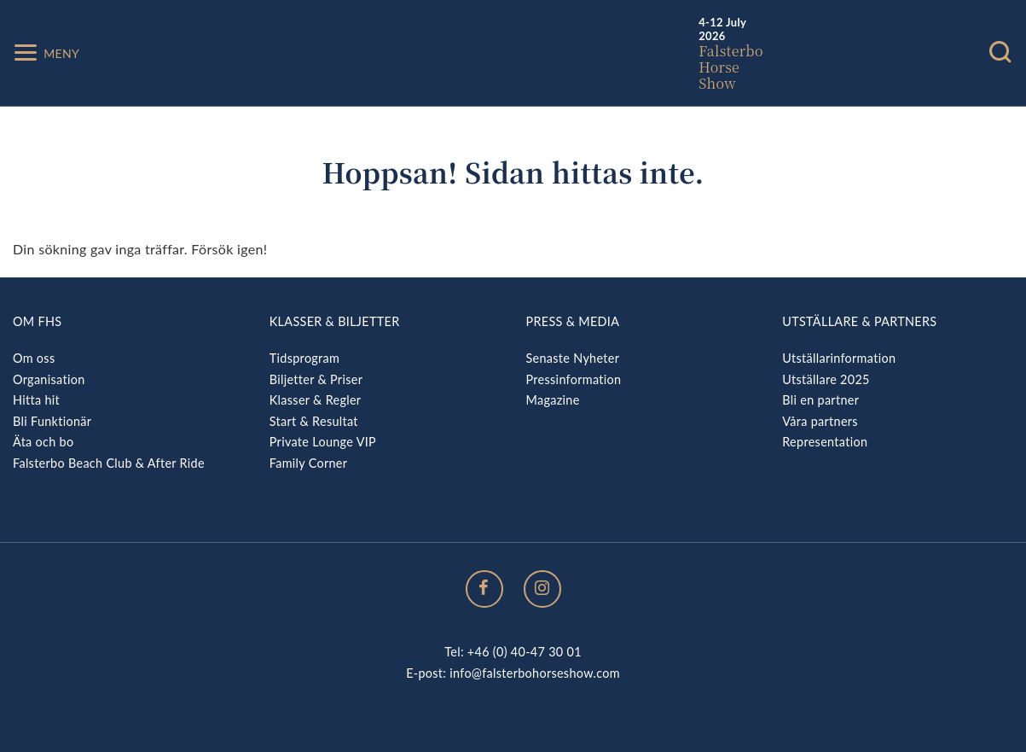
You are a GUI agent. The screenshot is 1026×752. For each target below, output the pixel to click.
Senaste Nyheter (573, 358)
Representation (824, 441)
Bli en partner (820, 400)
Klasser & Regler (316, 400)
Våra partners (820, 421)
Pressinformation (574, 379)
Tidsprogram (304, 358)
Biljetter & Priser (316, 379)
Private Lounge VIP (323, 441)
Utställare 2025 (825, 379)
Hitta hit (36, 400)
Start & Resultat (314, 421)
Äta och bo (43, 441)
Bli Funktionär (52, 421)
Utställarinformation (839, 358)
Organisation (49, 379)
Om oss (34, 358)
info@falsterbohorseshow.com (534, 673)
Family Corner (309, 463)
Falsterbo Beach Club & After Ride (109, 463)
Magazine (553, 400)
